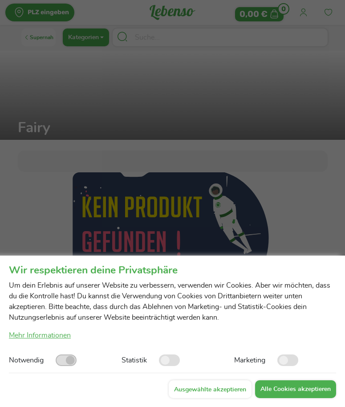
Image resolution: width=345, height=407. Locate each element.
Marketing (249, 360)
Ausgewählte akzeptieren (210, 390)
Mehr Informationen (40, 335)
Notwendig (26, 360)
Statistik (134, 360)
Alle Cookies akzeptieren (295, 389)
